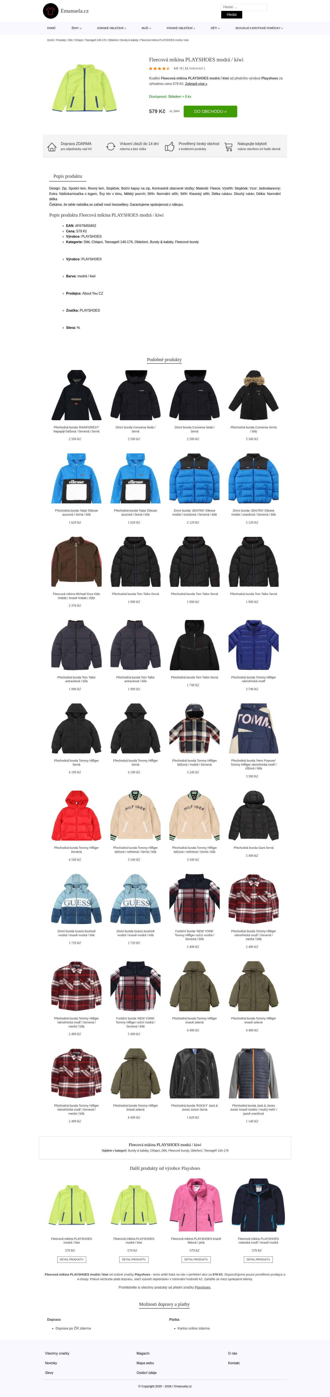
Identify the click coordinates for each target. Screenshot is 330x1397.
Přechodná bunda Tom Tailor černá (135, 594)
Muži (145, 28)
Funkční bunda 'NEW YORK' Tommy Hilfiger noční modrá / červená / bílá (194, 935)
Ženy (75, 28)
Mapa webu (145, 1363)
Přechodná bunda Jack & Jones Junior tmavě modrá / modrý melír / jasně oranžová (253, 1109)
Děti (214, 28)
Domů (51, 28)
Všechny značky (57, 1353)
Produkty (61, 40)
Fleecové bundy (178, 1150)
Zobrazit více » (196, 84)
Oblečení (113, 40)
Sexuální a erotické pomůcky (258, 28)
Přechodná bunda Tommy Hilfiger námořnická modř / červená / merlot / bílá (253, 935)
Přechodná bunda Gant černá (253, 847)
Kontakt (234, 1363)
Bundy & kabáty (129, 40)
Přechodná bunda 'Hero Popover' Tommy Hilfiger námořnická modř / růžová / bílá (254, 764)
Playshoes (269, 78)
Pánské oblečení (179, 28)
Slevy (49, 1373)
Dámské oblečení (110, 28)
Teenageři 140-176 (95, 40)
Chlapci (79, 40)
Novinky (51, 1363)
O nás (232, 1353)
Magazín (143, 1353)
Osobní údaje (147, 1373)
